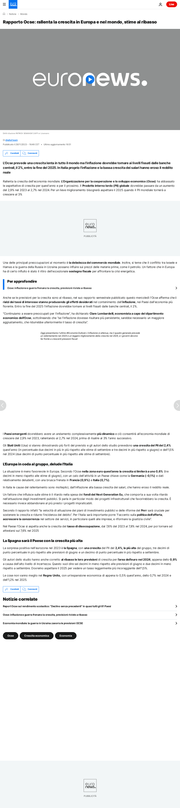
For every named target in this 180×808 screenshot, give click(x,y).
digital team (11, 140)
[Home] (4, 14)
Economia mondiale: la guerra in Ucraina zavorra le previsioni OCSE (43, 623)
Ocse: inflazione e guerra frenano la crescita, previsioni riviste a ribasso (49, 288)
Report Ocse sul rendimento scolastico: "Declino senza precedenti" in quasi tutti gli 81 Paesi (57, 606)
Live (171, 4)
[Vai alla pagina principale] (13, 4)
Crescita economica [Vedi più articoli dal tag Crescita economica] (36, 635)
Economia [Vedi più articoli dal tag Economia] (66, 635)
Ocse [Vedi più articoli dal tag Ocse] (10, 635)
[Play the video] (90, 79)
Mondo (23, 14)
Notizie (12, 14)
